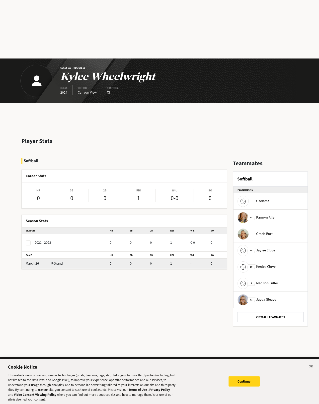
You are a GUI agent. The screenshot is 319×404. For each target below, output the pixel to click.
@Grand (44, 263)
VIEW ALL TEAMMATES (270, 317)
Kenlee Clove (257, 266)
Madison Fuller (258, 283)
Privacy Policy (159, 393)
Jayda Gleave (257, 299)
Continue (244, 384)
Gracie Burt (255, 233)
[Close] (311, 370)
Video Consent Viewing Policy (35, 398)
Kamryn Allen (257, 217)
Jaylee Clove (256, 250)
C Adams (253, 201)
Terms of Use (138, 393)
